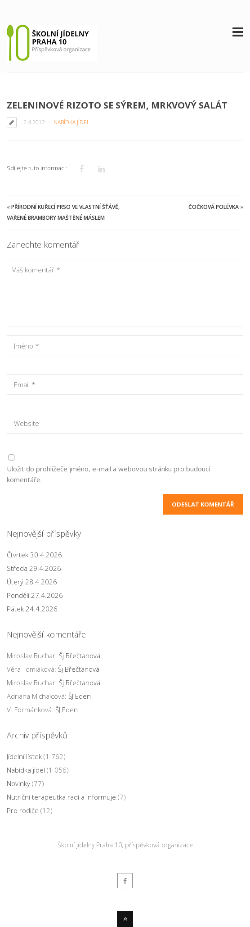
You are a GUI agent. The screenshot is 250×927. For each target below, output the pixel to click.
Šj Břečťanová (79, 655)
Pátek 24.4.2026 (32, 608)
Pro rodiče (23, 810)
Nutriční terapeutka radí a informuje (61, 796)
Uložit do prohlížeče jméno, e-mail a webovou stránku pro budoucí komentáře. (108, 474)
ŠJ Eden (79, 696)
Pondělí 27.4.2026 (35, 595)
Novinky (18, 783)
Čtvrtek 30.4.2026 (34, 554)
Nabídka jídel (71, 122)
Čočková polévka (213, 207)
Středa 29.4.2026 (34, 568)
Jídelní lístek (24, 756)
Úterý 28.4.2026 (32, 581)
